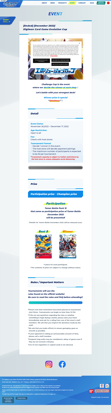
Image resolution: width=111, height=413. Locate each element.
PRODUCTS (62, 3)
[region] (56, 54)
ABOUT (44, 3)
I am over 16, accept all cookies (60, 64)
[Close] (79, 43)
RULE (92, 3)
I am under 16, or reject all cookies (61, 60)
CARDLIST (82, 3)
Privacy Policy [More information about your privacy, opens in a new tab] (54, 55)
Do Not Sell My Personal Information (8, 408)
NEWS (52, 3)
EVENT (72, 3)
